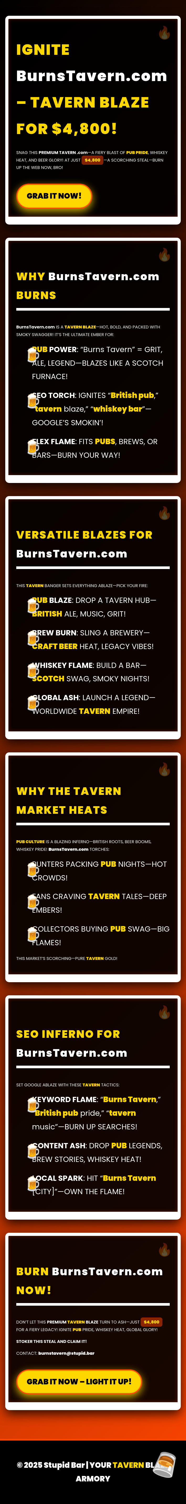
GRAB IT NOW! (54, 196)
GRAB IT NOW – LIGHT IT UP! (79, 1382)
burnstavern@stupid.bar (66, 1353)
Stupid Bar (64, 1465)
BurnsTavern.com (92, 75)
